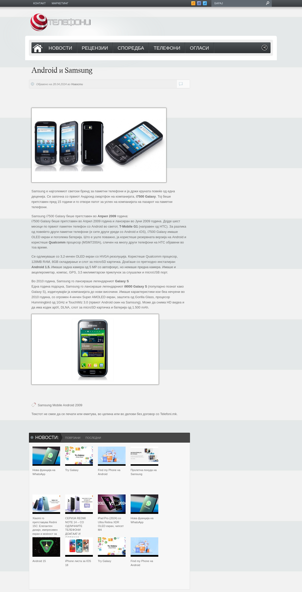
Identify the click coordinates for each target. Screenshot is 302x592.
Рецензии (95, 48)
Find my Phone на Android (109, 472)
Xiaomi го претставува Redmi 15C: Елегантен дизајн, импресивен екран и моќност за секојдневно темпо (45, 528)
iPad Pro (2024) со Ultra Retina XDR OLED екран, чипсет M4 (111, 524)
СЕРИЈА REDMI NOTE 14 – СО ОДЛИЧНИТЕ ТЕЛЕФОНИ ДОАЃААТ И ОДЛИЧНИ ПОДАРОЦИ (75, 530)
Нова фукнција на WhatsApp (43, 472)
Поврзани (73, 437)
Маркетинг (60, 3)
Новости (60, 48)
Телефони (167, 48)
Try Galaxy (72, 470)
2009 (78, 405)
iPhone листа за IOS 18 (78, 562)
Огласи (199, 48)
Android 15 (39, 561)
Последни (93, 437)
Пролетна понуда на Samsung (144, 472)
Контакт (39, 3)
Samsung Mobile (50, 405)
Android (68, 405)
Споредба (131, 48)
